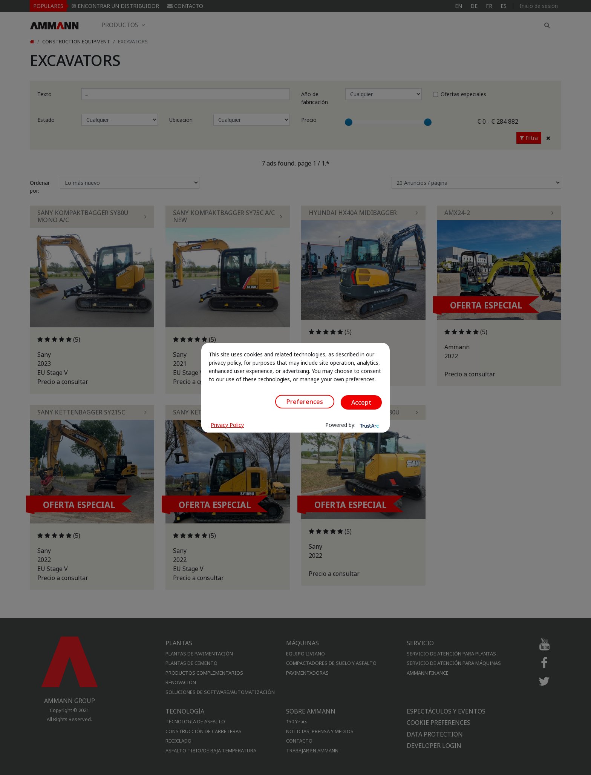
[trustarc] (368, 425)
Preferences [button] (304, 401)
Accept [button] (361, 402)
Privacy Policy (227, 424)
